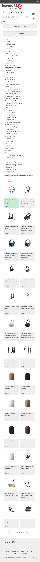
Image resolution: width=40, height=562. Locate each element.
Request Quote (8, 13)
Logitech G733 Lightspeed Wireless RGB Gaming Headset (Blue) (11, 255)
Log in (37, 1)
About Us (15, 551)
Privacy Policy (26, 551)
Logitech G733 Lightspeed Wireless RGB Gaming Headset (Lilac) (27, 255)
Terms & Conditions (20, 554)
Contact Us (19, 13)
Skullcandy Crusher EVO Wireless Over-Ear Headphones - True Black (27, 228)
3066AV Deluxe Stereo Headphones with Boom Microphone (10, 522)
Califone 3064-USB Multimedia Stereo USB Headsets (26, 495)
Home (5, 175)
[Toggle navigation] (4, 22)
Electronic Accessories (14, 175)
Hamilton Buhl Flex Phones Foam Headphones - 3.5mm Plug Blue (11, 202)
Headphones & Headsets (27, 175)
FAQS (7, 551)
